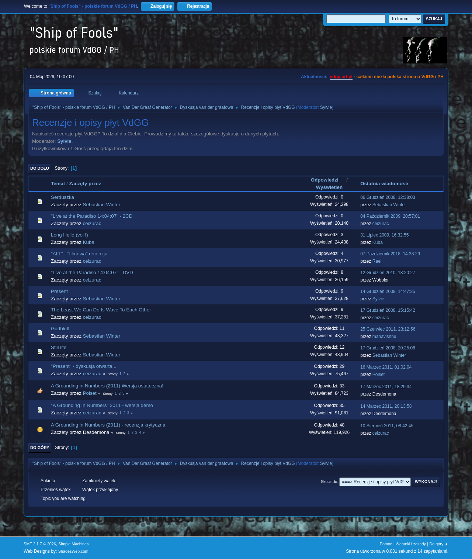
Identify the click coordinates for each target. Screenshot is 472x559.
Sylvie (326, 107)
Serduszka (62, 197)
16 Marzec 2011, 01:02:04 (386, 367)
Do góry (39, 447)
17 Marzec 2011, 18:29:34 (386, 386)
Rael (377, 261)
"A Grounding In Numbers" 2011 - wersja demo (102, 405)
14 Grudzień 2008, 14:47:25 (387, 291)
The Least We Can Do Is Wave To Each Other (101, 310)
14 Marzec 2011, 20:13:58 (386, 406)
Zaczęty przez (85, 183)
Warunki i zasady (411, 544)
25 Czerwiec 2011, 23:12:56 (387, 329)
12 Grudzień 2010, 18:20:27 (387, 272)
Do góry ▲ (439, 544)
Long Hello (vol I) (69, 235)
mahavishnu (384, 336)
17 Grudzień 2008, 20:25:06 (387, 348)
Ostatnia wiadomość (384, 183)
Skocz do (329, 481)
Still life (58, 347)
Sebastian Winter (102, 204)
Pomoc (386, 544)
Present (59, 291)
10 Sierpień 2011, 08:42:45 (386, 425)
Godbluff (60, 328)
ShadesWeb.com (73, 551)
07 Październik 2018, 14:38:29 (390, 253)
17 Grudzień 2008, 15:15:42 (387, 310)
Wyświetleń (329, 187)
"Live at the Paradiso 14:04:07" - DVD (92, 272)
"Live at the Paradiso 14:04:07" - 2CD (91, 216)
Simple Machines (73, 544)
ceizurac (92, 223)
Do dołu (39, 168)
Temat (58, 183)
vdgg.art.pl (341, 76)
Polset (378, 374)
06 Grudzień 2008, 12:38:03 (387, 197)
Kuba (88, 242)
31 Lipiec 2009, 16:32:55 (384, 235)
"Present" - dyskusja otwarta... (84, 366)
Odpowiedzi (328, 180)
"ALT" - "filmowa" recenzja (79, 253)
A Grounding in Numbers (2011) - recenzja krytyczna (108, 425)
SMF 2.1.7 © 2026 (40, 544)
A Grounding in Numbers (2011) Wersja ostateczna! (107, 386)
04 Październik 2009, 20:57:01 (390, 216)
